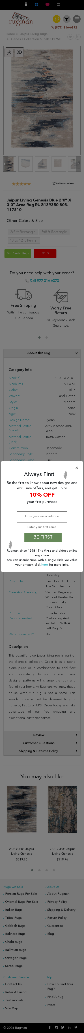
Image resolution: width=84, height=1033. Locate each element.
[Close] (43, 468)
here (45, 564)
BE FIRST (43, 537)
